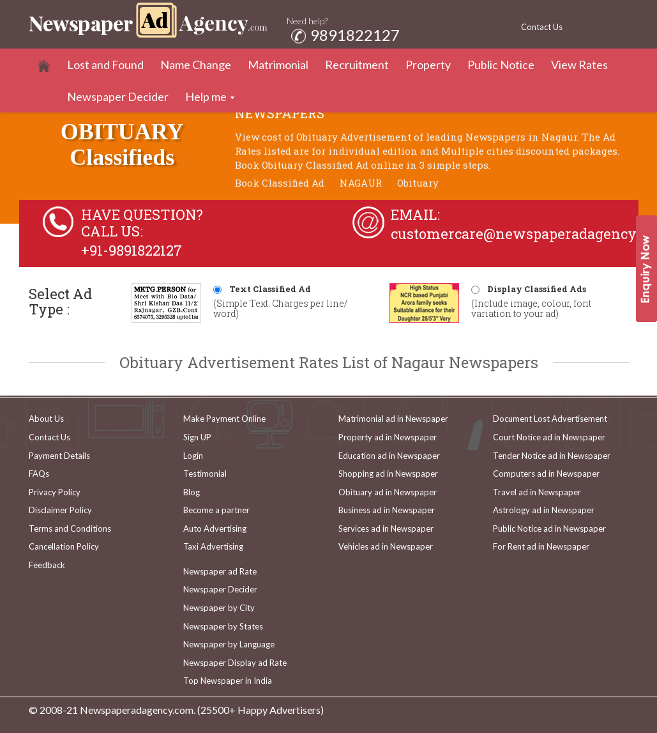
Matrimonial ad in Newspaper (393, 418)
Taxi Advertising (213, 546)
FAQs (39, 473)
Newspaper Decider (118, 96)
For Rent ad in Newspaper (541, 546)
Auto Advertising (214, 528)
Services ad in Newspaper (386, 528)
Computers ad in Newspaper (546, 473)
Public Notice (500, 65)
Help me (206, 96)
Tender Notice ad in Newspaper (551, 456)
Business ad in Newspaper (386, 510)
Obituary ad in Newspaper (387, 492)
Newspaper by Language (229, 644)
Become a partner (216, 510)
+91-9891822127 (131, 250)
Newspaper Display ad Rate (235, 663)
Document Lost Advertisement (550, 418)
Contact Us (542, 27)
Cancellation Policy (64, 546)
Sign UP (197, 437)
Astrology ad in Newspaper (543, 510)
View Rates (579, 65)
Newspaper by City (219, 608)
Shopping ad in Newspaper (388, 473)
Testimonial (205, 473)
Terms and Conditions (70, 528)
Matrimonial (278, 65)
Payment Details (59, 456)
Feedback (47, 565)
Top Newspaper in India (227, 680)
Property (428, 65)
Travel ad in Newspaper (537, 492)
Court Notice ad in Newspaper (549, 437)
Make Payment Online (224, 418)
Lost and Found (105, 65)
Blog (191, 492)
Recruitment (357, 65)
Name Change (195, 65)
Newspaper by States (223, 626)
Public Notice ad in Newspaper (549, 528)
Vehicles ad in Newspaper (385, 546)
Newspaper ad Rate (220, 571)
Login (193, 456)
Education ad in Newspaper (389, 456)
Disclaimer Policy (60, 510)
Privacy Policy (54, 492)
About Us (46, 418)
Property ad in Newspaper (387, 437)
